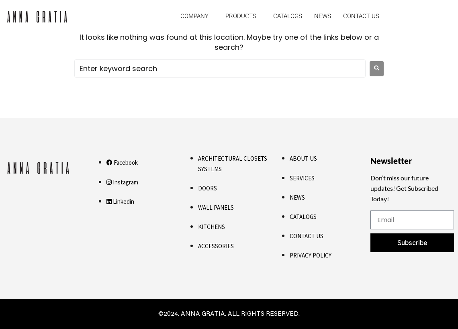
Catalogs (287, 16)
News (322, 16)
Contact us (361, 16)
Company (194, 16)
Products (240, 16)
